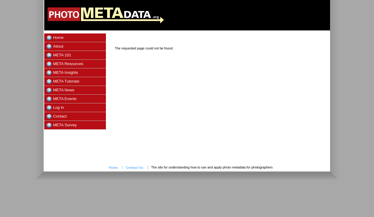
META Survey (65, 125)
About (58, 46)
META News (64, 90)
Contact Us (134, 167)
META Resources (68, 63)
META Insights (65, 72)
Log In (58, 107)
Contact (60, 116)
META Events (65, 98)
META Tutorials (66, 81)
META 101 (62, 55)
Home (58, 37)
